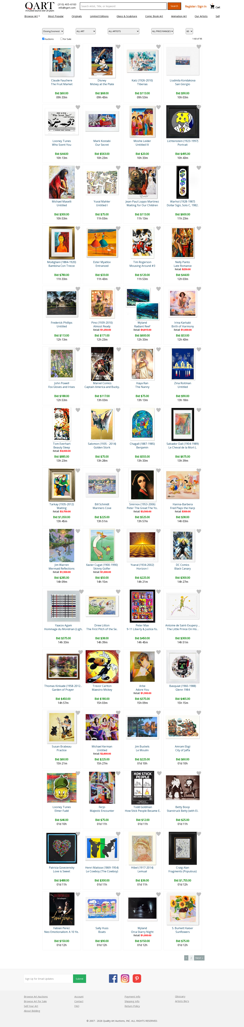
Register (190, 6)
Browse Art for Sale (35, 1001)
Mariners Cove (102, 508)
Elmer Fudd (62, 811)
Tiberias (142, 84)
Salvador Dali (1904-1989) (183, 444)
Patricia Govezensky (61, 867)
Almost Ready (101, 326)
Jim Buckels (142, 746)
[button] (32, 16)
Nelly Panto (182, 262)
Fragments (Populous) (182, 871)
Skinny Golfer (101, 568)
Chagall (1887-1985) (142, 444)
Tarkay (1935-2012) (61, 504)
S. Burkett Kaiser (182, 928)
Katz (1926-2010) (142, 80)
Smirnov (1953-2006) (142, 504)
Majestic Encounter (102, 811)
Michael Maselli (61, 201)
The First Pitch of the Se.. (102, 629)
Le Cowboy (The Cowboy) (102, 871)
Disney (102, 80)
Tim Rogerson (142, 262)
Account (79, 996)
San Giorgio (182, 84)
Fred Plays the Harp (182, 508)
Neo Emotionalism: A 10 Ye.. (61, 932)
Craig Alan (182, 867)
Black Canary (182, 568)
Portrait (183, 145)
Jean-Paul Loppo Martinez (142, 201)
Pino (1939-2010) (102, 322)
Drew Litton (101, 625)
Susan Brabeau (61, 746)
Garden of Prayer (63, 690)
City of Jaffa (182, 750)
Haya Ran (142, 383)
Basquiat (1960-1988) (182, 686)
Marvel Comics (102, 383)
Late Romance (183, 266)
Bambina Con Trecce (61, 266)
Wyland (142, 322)
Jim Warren (62, 565)
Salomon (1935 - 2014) (102, 444)
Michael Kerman (102, 746)
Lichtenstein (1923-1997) (182, 141)
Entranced (102, 266)
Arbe (142, 686)
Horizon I (142, 568)
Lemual (142, 871)
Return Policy (132, 1006)
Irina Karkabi (182, 322)
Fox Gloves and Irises (61, 387)
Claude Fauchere (61, 80)
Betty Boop (182, 807)
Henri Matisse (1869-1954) (102, 867)
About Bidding (32, 1010)
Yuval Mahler (102, 201)
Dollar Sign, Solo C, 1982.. (183, 205)
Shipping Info (132, 1001)
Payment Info (132, 996)
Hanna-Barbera (183, 504)
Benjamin (142, 447)
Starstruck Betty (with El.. (182, 811)
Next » (199, 957)
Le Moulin (142, 750)
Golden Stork (102, 447)
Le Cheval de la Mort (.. (182, 447)
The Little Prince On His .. (182, 629)
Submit (79, 978)
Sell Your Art (31, 1006)
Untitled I (102, 205)
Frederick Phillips (61, 322)
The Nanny (142, 387)
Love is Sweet (61, 871)
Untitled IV (142, 145)
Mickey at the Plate (102, 84)
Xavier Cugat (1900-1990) (102, 565)
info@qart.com (67, 7)
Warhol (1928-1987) (182, 201)
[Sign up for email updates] (48, 978)
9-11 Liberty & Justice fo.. (142, 629)
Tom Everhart (61, 444)
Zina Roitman (182, 383)
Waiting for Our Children (142, 205)
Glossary (180, 996)
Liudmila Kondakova (182, 80)
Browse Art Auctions (36, 996)
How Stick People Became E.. (143, 811)
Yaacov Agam (63, 625)
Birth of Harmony (182, 326)
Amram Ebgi (182, 746)
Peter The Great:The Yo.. (142, 508)
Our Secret (102, 145)
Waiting (62, 508)
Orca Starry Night (142, 932)
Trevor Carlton (102, 686)
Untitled (62, 205)
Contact (78, 1001)
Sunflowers (183, 932)
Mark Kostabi (101, 141)
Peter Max (142, 625)
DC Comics (182, 565)
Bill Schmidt (102, 504)
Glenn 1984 (183, 690)
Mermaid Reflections (62, 568)
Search (174, 6)
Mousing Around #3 (142, 266)
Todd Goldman (142, 807)
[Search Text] (123, 6)
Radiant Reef (142, 326)
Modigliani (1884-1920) (61, 262)
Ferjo (102, 807)
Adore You (142, 690)
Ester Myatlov (102, 262)
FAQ (76, 1006)
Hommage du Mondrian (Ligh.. (63, 629)
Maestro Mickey (102, 690)
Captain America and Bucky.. (102, 387)
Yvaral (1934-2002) (142, 565)
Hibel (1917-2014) (142, 867)
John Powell (61, 383)
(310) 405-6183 (67, 4)
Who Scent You (61, 145)
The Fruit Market (62, 84)
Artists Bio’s (182, 1001)
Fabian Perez (61, 928)
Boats (102, 932)
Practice (62, 750)
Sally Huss (102, 928)
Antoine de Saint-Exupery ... (182, 625)
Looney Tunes (62, 141)
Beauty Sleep (61, 447)
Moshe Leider (142, 141)
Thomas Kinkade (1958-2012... (63, 686)
